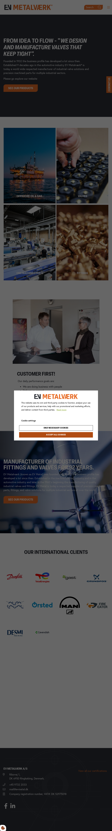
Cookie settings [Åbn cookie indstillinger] (28, 420)
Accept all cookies (56, 435)
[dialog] (56, 415)
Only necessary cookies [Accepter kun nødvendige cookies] (56, 428)
